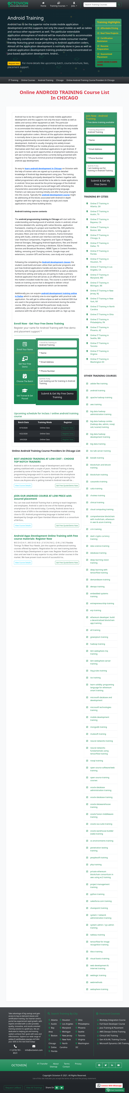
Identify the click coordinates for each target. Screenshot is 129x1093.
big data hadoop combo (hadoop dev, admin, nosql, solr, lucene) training (102, 424)
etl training (95, 630)
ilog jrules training (98, 670)
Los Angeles (66, 1024)
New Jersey (66, 1035)
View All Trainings (34, 1087)
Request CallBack (13, 1087)
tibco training (96, 951)
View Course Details (23, 485)
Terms (67, 1063)
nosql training (96, 760)
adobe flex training (98, 383)
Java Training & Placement (110, 1027)
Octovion (18, 1065)
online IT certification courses (20, 1039)
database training (98, 553)
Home (43, 4)
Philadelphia (82, 1024)
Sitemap (53, 1066)
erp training (95, 610)
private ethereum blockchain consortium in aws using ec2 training (101, 874)
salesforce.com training (101, 901)
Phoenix (80, 1027)
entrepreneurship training (102, 603)
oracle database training (101, 797)
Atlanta (53, 1020)
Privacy (78, 1063)
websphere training (99, 989)
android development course (56, 194)
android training (97, 390)
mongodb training (98, 727)
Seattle (80, 1031)
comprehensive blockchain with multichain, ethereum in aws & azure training (102, 519)
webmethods (96, 982)
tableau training (97, 934)
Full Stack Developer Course (111, 1024)
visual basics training (99, 958)
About (56, 1063)
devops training (97, 586)
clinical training (97, 502)
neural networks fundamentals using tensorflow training (99, 751)
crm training (95, 529)
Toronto (80, 1035)
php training (96, 864)
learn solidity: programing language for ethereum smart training (102, 687)
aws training (95, 404)
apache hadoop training (101, 397)
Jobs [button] (73, 4)
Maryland (65, 1027)
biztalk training (97, 457)
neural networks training (101, 741)
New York (65, 1039)
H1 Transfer (42, 1063)
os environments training (101, 840)
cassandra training (98, 481)
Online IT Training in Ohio (102, 314)
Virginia (80, 1039)
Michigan (65, 1031)
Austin (53, 1024)
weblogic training (98, 975)
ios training (95, 677)
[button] (115, 1090)
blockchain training (99, 474)
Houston (65, 1020)
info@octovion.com (34, 1050)
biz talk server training (100, 451)
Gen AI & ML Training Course (111, 1039)
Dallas (53, 1047)
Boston (53, 1035)
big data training (98, 444)
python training (97, 894)
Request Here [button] (14, 63)
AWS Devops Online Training (111, 1031)
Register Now (68, 428)
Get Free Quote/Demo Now (67, 485)
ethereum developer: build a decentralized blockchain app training (102, 620)
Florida (53, 1051)
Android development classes (56, 262)
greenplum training (99, 637)
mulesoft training (98, 734)
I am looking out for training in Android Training (57, 382)
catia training (96, 488)
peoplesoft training (99, 857)
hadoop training (97, 644)
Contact (66, 1066)
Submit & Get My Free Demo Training (57, 395)
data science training (99, 546)
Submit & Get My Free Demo (100, 182)
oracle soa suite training (101, 824)
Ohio (79, 1020)
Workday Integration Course (111, 1020)
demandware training (100, 579)
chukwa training (97, 495)
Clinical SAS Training (107, 1035)
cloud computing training (101, 509)
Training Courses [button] (58, 4)
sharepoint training (99, 908)
